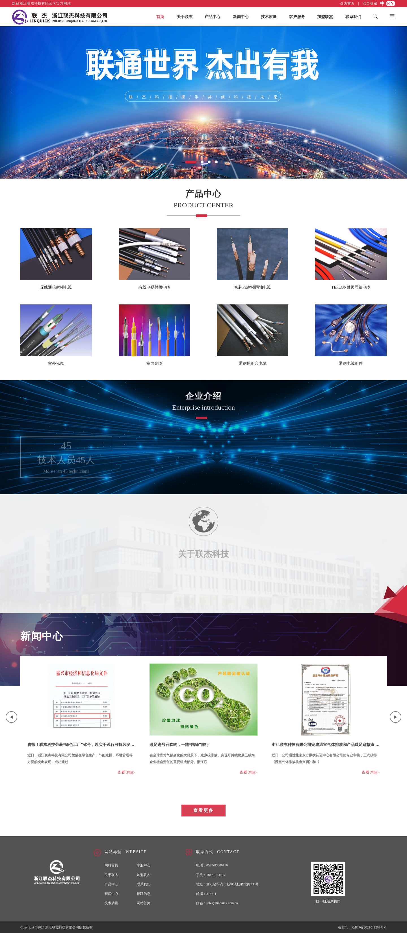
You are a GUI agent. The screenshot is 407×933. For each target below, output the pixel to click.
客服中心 (143, 865)
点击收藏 (370, 3)
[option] (81, 724)
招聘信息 (143, 894)
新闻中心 (241, 17)
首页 (160, 17)
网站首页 (111, 865)
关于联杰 (184, 17)
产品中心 (212, 17)
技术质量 (269, 17)
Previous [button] (11, 722)
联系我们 (353, 17)
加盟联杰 (325, 17)
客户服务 (297, 17)
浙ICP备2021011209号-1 (369, 927)
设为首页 (347, 3)
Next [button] (395, 722)
